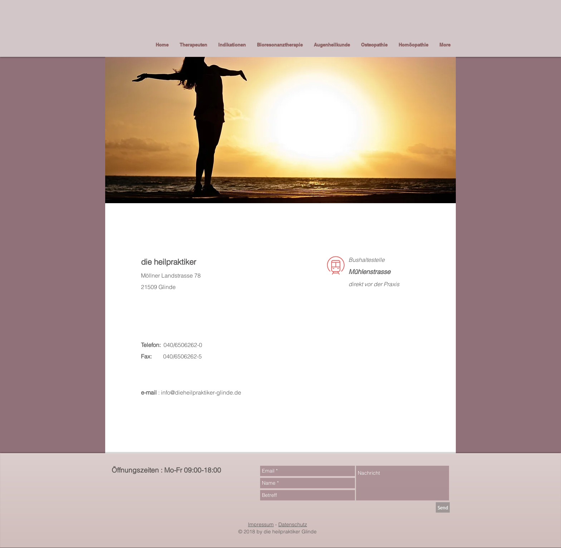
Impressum (261, 524)
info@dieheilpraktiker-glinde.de (201, 392)
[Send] (443, 507)
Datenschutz (292, 524)
